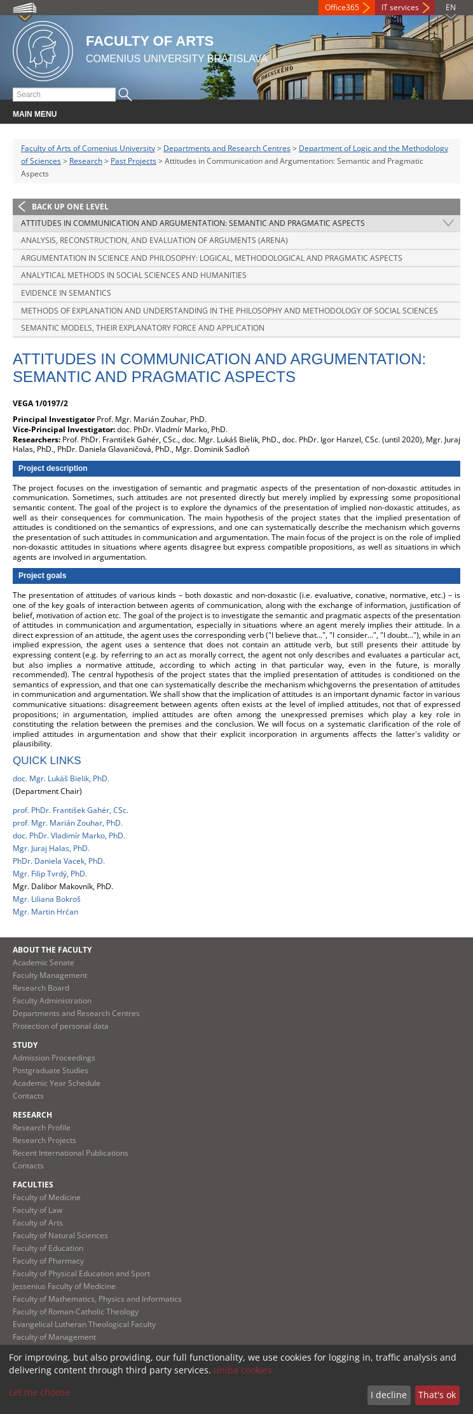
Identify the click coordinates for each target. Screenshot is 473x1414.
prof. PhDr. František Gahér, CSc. (70, 810)
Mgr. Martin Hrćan (45, 911)
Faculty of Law (37, 1210)
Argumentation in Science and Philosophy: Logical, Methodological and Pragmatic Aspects (211, 258)
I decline (389, 1395)
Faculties (33, 1184)
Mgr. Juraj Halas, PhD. (51, 848)
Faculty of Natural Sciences (60, 1235)
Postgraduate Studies (50, 1070)
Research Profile (42, 1127)
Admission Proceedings (54, 1057)
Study (25, 1045)
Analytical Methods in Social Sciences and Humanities (134, 275)
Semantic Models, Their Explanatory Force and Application (142, 327)
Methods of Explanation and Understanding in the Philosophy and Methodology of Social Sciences (229, 310)
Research (85, 160)
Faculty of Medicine (47, 1197)
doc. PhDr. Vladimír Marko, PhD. (69, 835)
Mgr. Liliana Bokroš (47, 899)
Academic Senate (43, 962)
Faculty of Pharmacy (48, 1260)
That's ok (437, 1395)
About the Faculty (52, 949)
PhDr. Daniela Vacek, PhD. (59, 861)
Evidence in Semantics (66, 292)
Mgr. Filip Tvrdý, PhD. (50, 873)
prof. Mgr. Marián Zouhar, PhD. (68, 822)
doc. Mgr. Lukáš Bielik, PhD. (61, 778)
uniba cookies (243, 1370)
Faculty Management (50, 975)
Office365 (342, 7)
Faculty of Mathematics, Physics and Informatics (97, 1298)
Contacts (28, 1095)
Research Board (41, 987)
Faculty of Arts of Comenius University (88, 148)
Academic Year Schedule (56, 1083)
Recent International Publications (70, 1152)
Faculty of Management (54, 1336)
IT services (400, 7)
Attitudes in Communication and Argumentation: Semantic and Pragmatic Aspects (193, 223)
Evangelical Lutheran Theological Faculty (84, 1324)
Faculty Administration (52, 1000)
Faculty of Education (48, 1248)
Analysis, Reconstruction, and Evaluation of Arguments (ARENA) (154, 240)
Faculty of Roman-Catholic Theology (76, 1311)
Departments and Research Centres (227, 148)
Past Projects (133, 160)
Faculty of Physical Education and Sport (81, 1273)
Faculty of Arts (38, 1222)
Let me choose (39, 1392)
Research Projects (44, 1140)
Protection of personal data (61, 1026)
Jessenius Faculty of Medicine (64, 1286)
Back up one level (70, 206)
